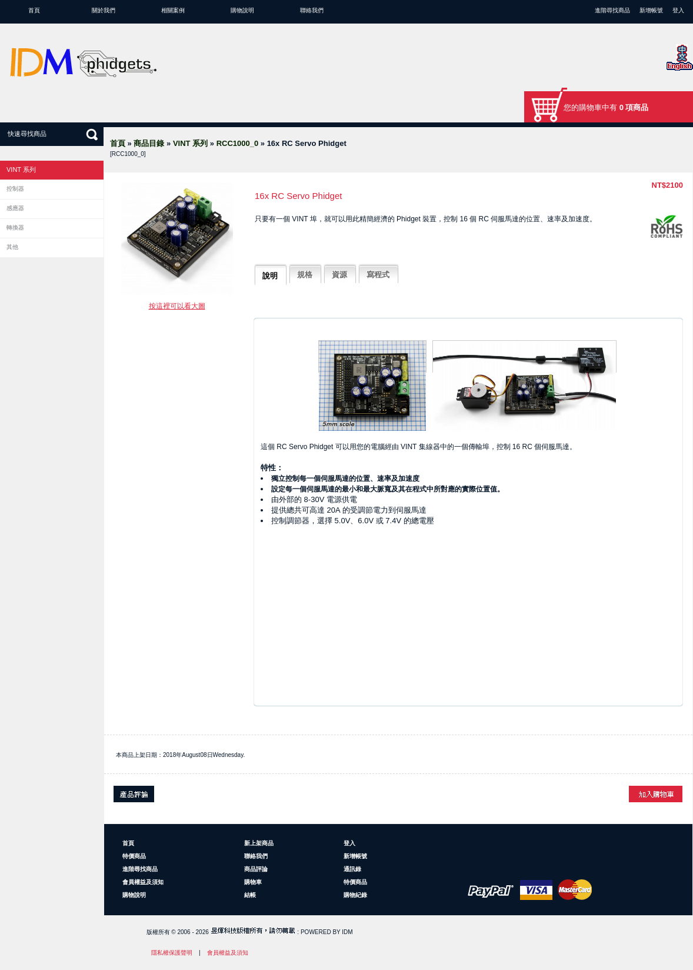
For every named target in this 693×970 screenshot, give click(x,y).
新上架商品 (259, 843)
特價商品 (134, 856)
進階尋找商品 (612, 10)
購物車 (253, 882)
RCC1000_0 (237, 143)
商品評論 (256, 869)
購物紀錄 (355, 895)
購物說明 (242, 10)
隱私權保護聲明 (171, 952)
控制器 (15, 188)
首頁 (34, 10)
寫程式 (378, 274)
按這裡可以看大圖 (177, 306)
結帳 (250, 895)
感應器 (15, 208)
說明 (270, 275)
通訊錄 (352, 869)
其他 (12, 247)
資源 (339, 274)
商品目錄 (149, 143)
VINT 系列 (190, 143)
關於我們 (103, 10)
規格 (304, 274)
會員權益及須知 (143, 882)
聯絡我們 (312, 10)
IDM (347, 932)
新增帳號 (651, 10)
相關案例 (173, 10)
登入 (678, 10)
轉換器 (15, 227)
